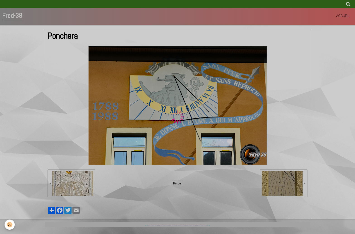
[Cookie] (10, 225)
